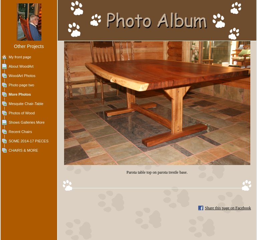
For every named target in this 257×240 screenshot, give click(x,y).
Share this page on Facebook (228, 208)
